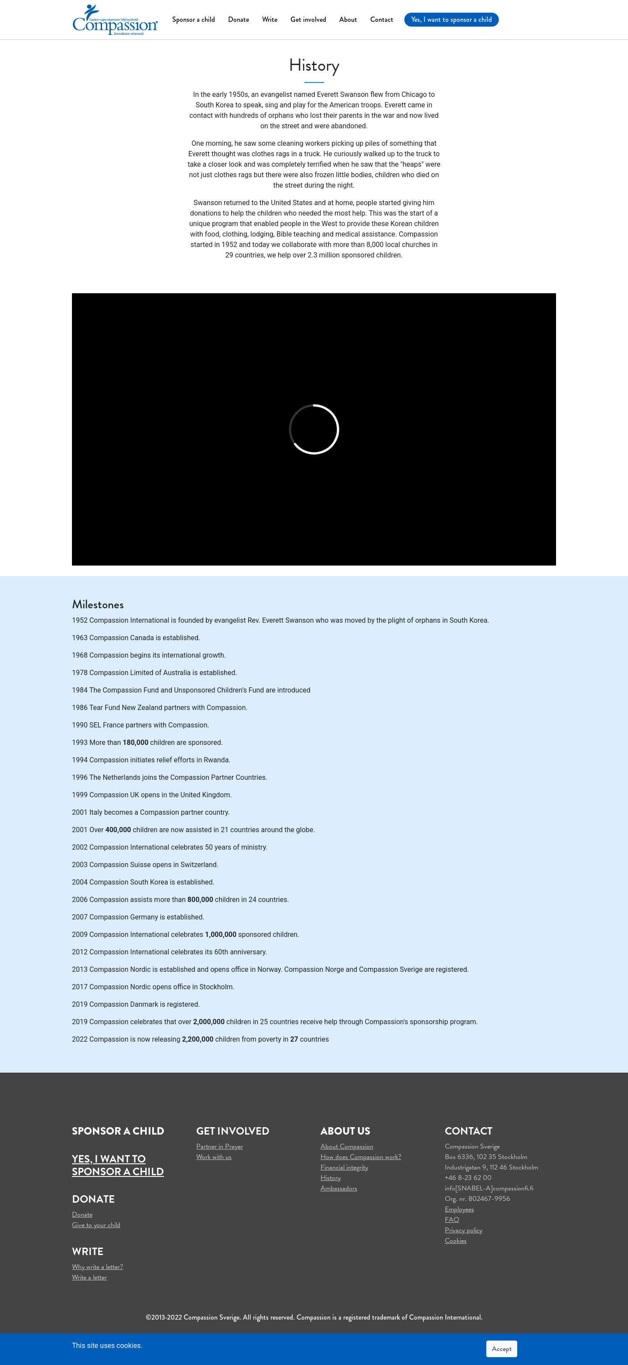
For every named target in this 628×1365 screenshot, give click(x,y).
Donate (238, 19)
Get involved (308, 19)
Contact (381, 19)
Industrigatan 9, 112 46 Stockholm (491, 1167)
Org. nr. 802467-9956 (477, 1199)
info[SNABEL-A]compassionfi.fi (489, 1188)
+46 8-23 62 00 (468, 1178)
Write (269, 19)
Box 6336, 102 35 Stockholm (486, 1157)
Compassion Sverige (472, 1146)
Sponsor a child (193, 19)
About (348, 19)
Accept (502, 1349)
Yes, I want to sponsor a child (451, 19)
